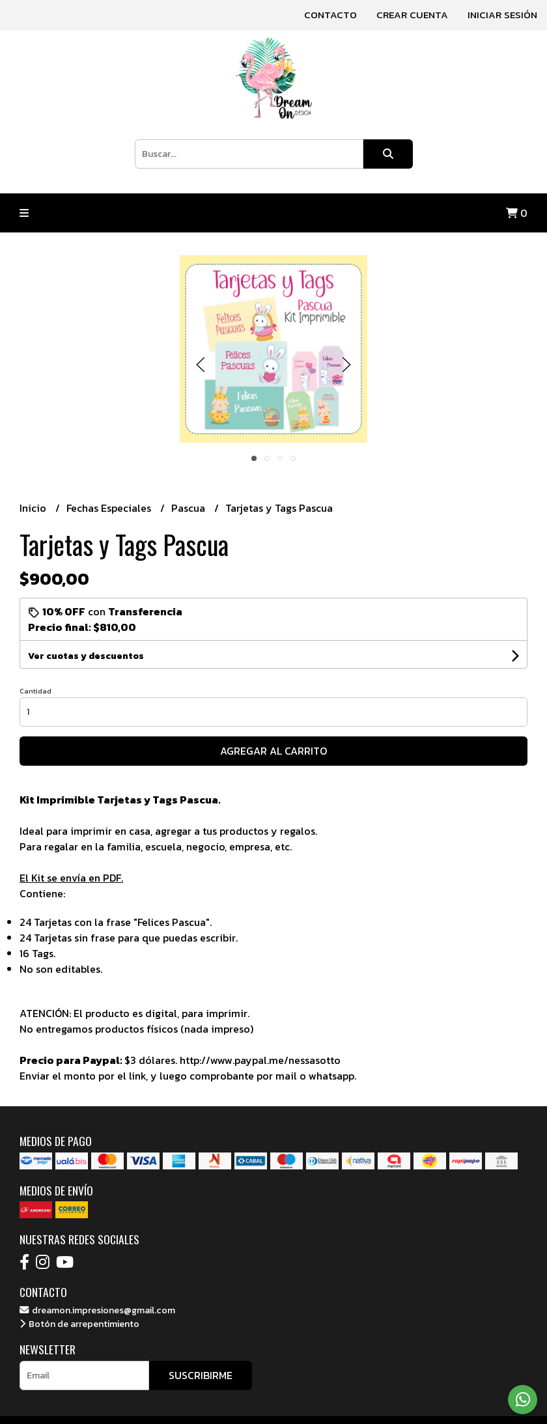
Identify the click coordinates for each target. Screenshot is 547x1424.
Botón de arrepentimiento (79, 1324)
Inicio (34, 508)
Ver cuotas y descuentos (86, 656)
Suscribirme (200, 1375)
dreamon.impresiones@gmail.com (97, 1310)
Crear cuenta (412, 14)
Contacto (330, 14)
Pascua (189, 508)
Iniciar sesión (502, 14)
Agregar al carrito (273, 751)
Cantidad (35, 691)
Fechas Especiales (110, 508)
